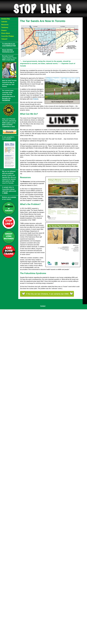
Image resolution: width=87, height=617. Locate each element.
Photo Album (5, 33)
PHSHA (35, 99)
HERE (6, 193)
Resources (4, 24)
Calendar (4, 21)
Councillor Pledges (7, 36)
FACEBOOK (6, 100)
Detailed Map (5, 19)
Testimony (4, 27)
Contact (43, 306)
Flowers (4, 30)
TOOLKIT (4, 39)
